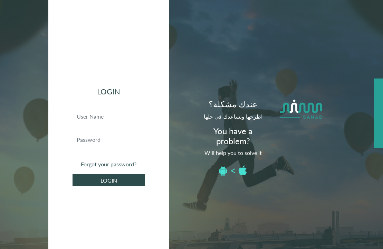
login (108, 180)
